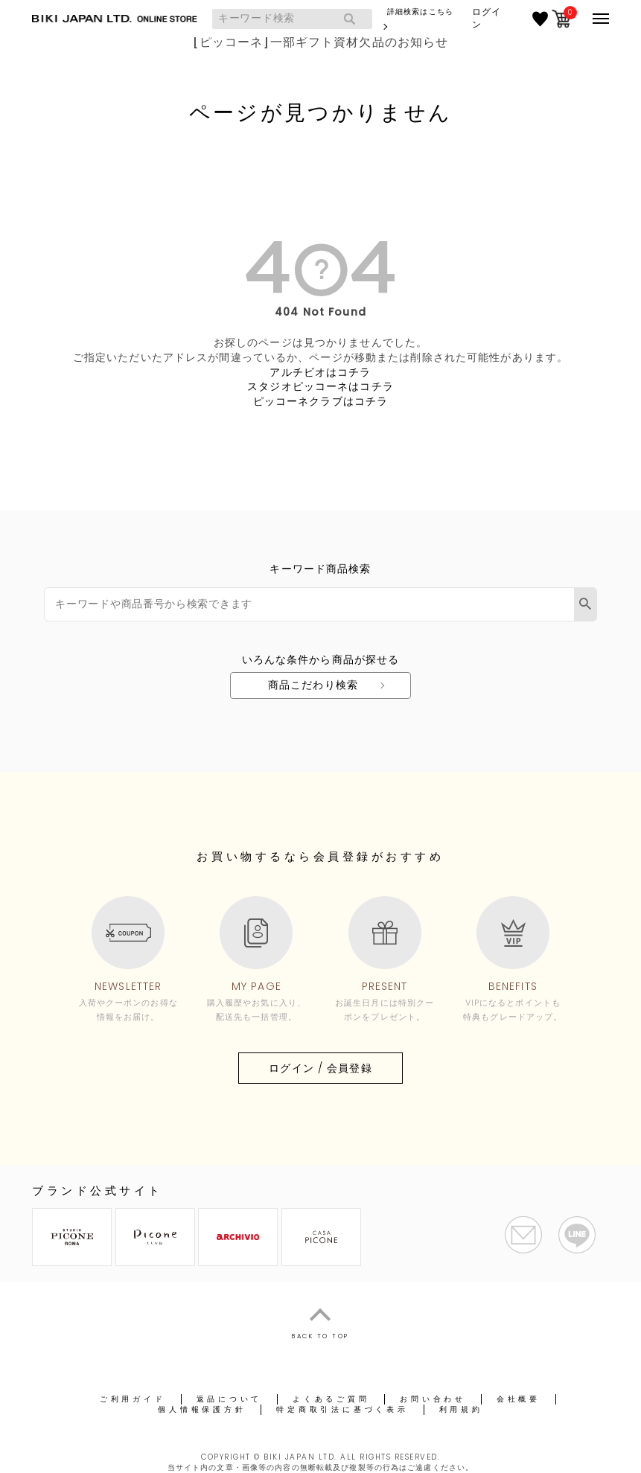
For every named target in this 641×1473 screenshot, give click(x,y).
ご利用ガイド (133, 1399)
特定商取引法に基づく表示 (342, 1409)
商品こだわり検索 (313, 684)
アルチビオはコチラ (320, 372)
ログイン (486, 18)
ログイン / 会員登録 (320, 1068)
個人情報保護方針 (202, 1409)
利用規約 (461, 1409)
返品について (230, 1399)
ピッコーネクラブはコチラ (320, 401)
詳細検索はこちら (420, 11)
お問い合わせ (433, 1399)
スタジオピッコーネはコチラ (320, 386)
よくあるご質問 (331, 1399)
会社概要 (518, 1399)
